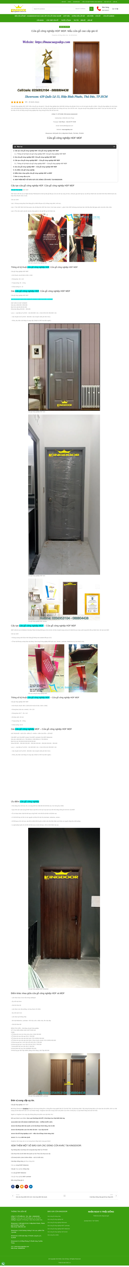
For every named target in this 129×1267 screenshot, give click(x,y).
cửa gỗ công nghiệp (24, 729)
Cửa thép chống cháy (17, 1161)
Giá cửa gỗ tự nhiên (53, 1236)
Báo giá (62, 26)
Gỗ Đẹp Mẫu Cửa (63, 35)
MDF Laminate (27, 1176)
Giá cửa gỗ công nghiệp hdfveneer (57, 1224)
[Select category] (81, 9)
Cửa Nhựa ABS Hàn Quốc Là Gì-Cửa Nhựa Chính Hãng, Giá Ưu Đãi (35, 1126)
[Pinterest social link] (26, 1186)
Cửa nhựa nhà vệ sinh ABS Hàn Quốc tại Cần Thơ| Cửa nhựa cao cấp (30, 1153)
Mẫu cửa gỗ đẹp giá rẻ (17, 1180)
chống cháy (26, 1169)
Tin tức (67, 26)
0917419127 (105, 10)
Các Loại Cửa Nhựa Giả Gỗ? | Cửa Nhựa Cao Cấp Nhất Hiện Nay (46, 1118)
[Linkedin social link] (31, 1186)
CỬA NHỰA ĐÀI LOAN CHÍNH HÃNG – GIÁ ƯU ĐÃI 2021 (27, 1157)
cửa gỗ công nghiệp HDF (38, 267)
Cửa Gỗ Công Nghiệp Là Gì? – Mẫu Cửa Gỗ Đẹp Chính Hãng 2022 (34, 1133)
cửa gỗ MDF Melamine (22, 1165)
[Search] (63, 9)
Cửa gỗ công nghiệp (58, 138)
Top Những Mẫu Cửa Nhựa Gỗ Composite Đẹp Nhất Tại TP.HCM (29, 1150)
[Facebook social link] (13, 1186)
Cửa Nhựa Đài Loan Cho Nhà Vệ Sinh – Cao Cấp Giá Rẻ (31, 1129)
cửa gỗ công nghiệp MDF (31, 625)
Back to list (64, 1196)
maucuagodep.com (67, 129)
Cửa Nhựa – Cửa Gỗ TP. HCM (67, 122)
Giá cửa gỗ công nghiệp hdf (55, 1221)
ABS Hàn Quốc (25, 1137)
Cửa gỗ (13, 1169)
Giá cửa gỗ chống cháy (54, 1217)
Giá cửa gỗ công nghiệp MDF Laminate (59, 1227)
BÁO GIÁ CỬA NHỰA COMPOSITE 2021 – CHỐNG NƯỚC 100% (33, 1122)
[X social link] (17, 1186)
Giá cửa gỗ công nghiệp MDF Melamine (59, 1230)
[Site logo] (18, 8)
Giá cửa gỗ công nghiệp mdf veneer (58, 1233)
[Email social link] (22, 1186)
